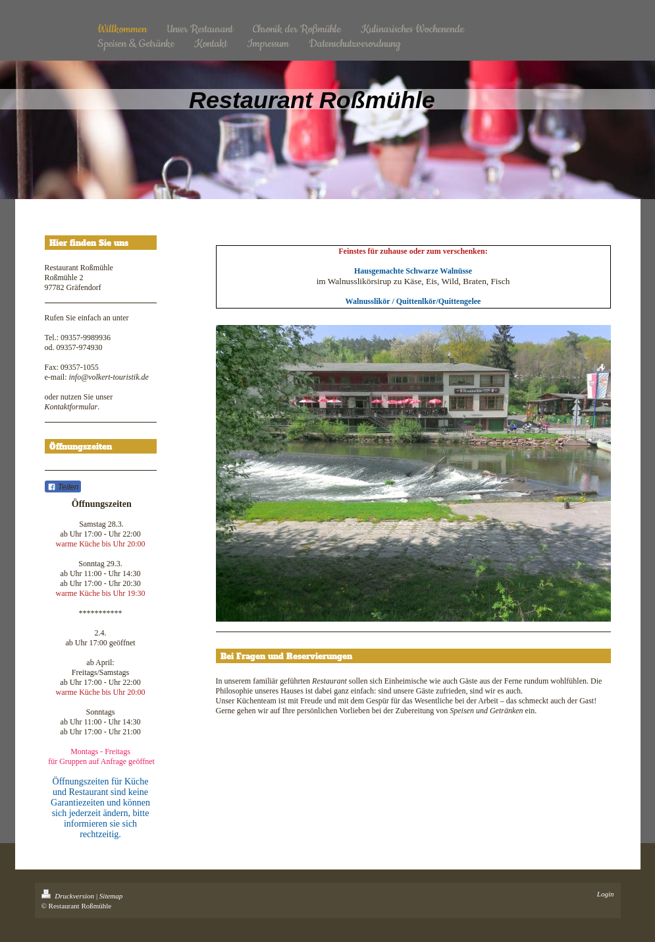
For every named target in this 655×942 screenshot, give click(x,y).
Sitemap (110, 896)
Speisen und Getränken (486, 710)
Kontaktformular (71, 406)
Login (605, 894)
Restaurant (329, 681)
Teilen (63, 487)
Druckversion (68, 896)
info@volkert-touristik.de (108, 377)
